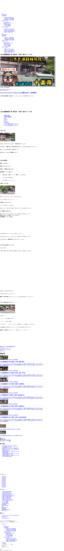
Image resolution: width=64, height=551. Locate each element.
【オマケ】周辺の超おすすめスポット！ (11, 125)
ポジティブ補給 (7, 537)
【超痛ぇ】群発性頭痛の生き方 (11, 540)
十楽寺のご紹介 (7, 115)
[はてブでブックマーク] (5, 89)
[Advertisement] (9, 465)
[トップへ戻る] (0, 549)
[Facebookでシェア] (2, 89)
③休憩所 (5, 121)
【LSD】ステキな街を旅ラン (11, 539)
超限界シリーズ (7, 531)
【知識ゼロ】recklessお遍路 (11, 529)
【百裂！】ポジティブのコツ (11, 538)
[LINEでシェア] (8, 89)
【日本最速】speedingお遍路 (11, 530)
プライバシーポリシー (6, 518)
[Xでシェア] (0, 89)
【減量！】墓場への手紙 (10, 541)
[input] (4, 441)
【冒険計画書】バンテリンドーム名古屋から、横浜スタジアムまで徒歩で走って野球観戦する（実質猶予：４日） (10, 449)
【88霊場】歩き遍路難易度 (5, 346)
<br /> (3, 103)
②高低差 (5, 119)
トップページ (4, 517)
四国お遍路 (12, 346)
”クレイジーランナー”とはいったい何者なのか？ (11, 515)
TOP (5, 525)
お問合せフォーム (5, 516)
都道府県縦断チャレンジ (10, 532)
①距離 (5, 118)
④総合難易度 (6, 122)
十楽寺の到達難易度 (7, 116)
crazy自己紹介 (6, 526)
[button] (10, 89)
